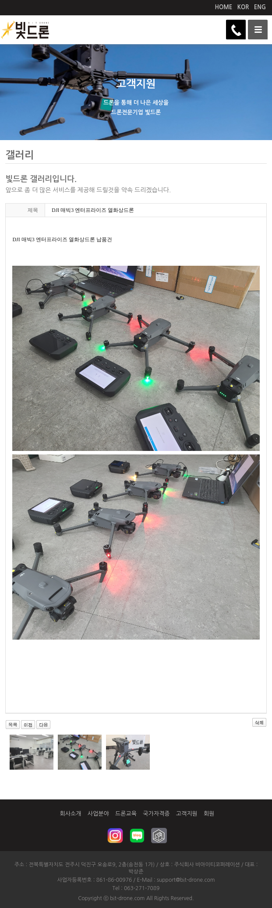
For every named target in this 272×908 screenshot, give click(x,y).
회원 (209, 813)
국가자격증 (156, 813)
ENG (260, 7)
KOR (243, 7)
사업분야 (98, 813)
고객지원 (187, 813)
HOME (224, 7)
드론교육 (126, 813)
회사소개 (70, 813)
